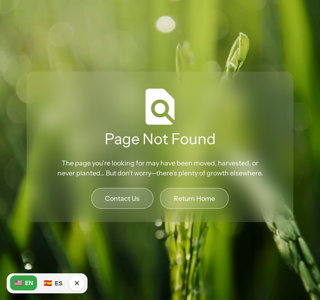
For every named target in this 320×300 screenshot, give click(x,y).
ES (53, 283)
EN (23, 283)
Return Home (194, 198)
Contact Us (122, 198)
